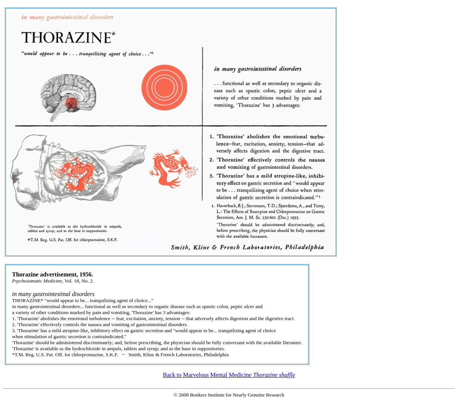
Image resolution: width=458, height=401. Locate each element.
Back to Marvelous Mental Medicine (229, 375)
